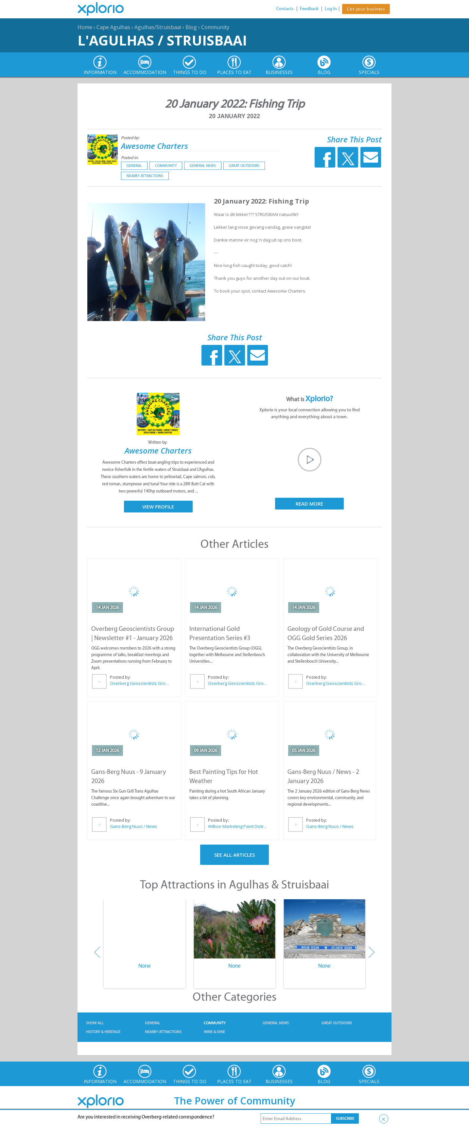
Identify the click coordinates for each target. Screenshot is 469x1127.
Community (215, 27)
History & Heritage (103, 1031)
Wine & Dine (214, 1031)
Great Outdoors (244, 165)
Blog (191, 27)
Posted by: (130, 137)
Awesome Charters (154, 145)
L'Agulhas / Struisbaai (162, 40)
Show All (95, 1023)
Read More (309, 503)
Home (85, 27)
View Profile (158, 506)
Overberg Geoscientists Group (140, 683)
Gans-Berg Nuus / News (133, 826)
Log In (331, 8)
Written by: (158, 442)
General (134, 165)
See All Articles (234, 854)
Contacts (285, 8)
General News (203, 165)
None (144, 965)
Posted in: (129, 157)
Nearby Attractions (145, 175)
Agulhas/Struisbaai (157, 27)
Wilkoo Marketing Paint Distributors (238, 826)
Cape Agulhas (113, 27)
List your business (366, 9)
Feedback (309, 8)
